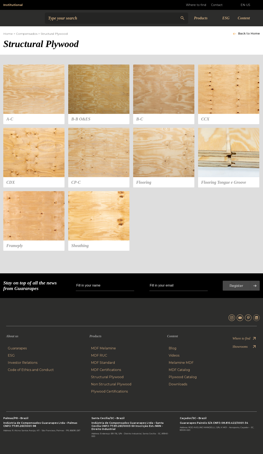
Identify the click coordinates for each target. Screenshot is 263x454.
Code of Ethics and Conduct (31, 370)
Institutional (13, 5)
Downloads (178, 384)
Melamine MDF (181, 363)
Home (8, 34)
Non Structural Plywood (111, 384)
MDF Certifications (106, 370)
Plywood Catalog (183, 377)
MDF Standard (103, 363)
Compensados (26, 34)
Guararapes (17, 348)
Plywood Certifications (109, 391)
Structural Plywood (54, 34)
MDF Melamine (103, 348)
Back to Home (249, 33)
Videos (174, 355)
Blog (172, 348)
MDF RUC (99, 355)
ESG (226, 18)
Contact (220, 4)
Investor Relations (22, 363)
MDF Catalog (179, 370)
